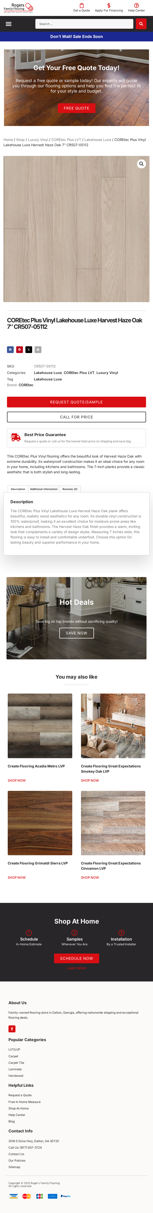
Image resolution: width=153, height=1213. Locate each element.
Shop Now (17, 780)
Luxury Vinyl (38, 139)
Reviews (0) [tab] (70, 488)
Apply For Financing (109, 10)
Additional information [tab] (44, 488)
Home (8, 139)
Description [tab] (18, 488)
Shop (20, 139)
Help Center (136, 10)
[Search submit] (141, 23)
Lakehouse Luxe (97, 139)
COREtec (26, 385)
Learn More (76, 968)
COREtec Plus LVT (66, 139)
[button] (8, 24)
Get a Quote (81, 10)
